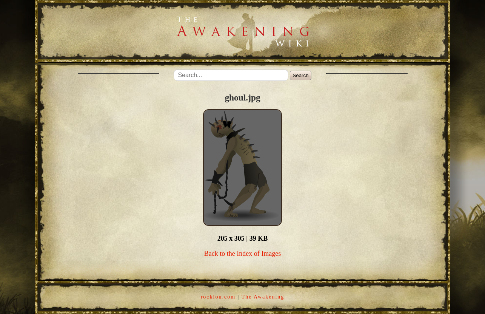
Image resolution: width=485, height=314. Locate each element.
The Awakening (263, 297)
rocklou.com (218, 297)
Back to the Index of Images (242, 253)
